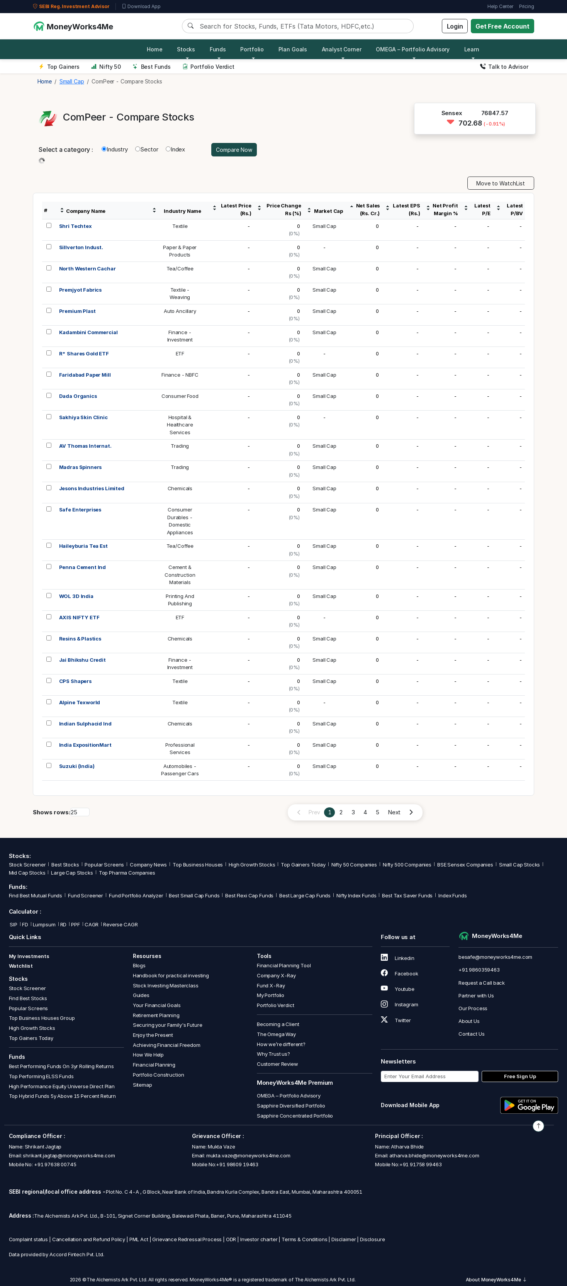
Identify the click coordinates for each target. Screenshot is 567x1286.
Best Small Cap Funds (194, 895)
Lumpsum (44, 924)
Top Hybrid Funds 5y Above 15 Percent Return (62, 1096)
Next (394, 812)
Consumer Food (180, 396)
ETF (180, 353)
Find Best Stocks (28, 998)
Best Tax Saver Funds (407, 895)
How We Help (148, 1055)
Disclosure (372, 1239)
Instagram (399, 1004)
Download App (141, 6)
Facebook (399, 973)
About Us (469, 1021)
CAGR (91, 924)
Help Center (500, 6)
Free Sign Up (520, 1076)
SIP (13, 924)
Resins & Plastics (80, 638)
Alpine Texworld (79, 702)
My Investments (29, 956)
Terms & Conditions (304, 1239)
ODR (231, 1239)
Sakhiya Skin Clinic (83, 417)
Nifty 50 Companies (354, 864)
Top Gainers (59, 66)
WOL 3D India (76, 596)
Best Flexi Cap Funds (249, 895)
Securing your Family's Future (167, 1025)
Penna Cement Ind (82, 567)
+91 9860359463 (479, 970)
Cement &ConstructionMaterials (180, 574)
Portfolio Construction (158, 1075)
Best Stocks (65, 864)
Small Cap (324, 226)
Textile (180, 226)
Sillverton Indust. (81, 247)
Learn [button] (471, 49)
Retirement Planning (156, 1015)
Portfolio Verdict (208, 66)
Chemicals (180, 488)
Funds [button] (218, 49)
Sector (146, 149)
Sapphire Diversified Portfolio (291, 1106)
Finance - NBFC (180, 375)
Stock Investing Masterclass (166, 985)
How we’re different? (281, 1044)
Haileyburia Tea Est (83, 546)
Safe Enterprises (80, 509)
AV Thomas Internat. (85, 446)
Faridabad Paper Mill (85, 375)
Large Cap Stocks (72, 873)
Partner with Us (476, 995)
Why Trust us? (273, 1054)
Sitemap (142, 1085)
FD (25, 924)
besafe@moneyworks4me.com (495, 957)
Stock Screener (27, 864)
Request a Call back (481, 983)
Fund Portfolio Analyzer (136, 895)
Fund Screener (85, 895)
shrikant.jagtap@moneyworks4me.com (69, 1155)
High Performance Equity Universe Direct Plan (62, 1086)
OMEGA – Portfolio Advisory (289, 1095)
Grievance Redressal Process (187, 1239)
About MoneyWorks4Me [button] (496, 1280)
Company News (148, 864)
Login (455, 26)
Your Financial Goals (157, 1005)
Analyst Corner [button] (342, 49)
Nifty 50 (106, 66)
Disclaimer (343, 1239)
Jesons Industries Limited (91, 488)
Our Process (472, 1008)
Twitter (396, 1020)
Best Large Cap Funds (305, 895)
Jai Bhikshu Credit (82, 660)
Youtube (397, 989)
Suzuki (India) (77, 766)
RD (63, 924)
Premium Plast (77, 311)
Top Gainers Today (303, 864)
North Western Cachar (87, 268)
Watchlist (21, 966)
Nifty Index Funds (356, 895)
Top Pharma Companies (127, 873)
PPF (75, 924)
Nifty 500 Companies (407, 864)
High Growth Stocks (252, 864)
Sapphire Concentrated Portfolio (295, 1116)
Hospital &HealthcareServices (180, 424)
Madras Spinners (80, 467)
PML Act (138, 1239)
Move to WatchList (500, 183)
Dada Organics (78, 396)
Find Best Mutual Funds (36, 895)
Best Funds (151, 66)
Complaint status (28, 1239)
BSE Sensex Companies (465, 864)
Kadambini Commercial (88, 332)
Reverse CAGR (120, 924)
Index (175, 149)
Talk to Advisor (504, 66)
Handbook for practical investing (171, 975)
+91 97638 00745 (54, 1164)
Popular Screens (104, 864)
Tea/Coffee (180, 268)
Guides (141, 995)
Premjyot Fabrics (80, 290)
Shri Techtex (75, 226)
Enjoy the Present (153, 1035)
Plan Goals (292, 49)
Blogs (139, 965)
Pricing (526, 6)
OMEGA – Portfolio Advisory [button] (413, 49)
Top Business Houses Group (42, 1018)
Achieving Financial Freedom (166, 1045)
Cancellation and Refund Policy (89, 1239)
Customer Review (277, 1064)
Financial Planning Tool (284, 965)
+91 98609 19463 (237, 1164)
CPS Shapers (75, 681)
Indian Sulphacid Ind (85, 723)
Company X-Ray (276, 975)
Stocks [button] (186, 49)
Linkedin (397, 958)
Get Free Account (502, 26)
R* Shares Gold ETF (84, 353)
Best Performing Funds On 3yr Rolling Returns (61, 1066)
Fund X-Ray (271, 985)
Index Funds (452, 895)
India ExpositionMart (85, 745)
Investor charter (259, 1239)
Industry (115, 149)
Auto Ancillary (180, 311)
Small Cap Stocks (519, 864)
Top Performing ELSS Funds (41, 1076)
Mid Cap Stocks (27, 873)
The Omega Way (276, 1034)
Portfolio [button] (252, 49)
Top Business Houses (198, 864)
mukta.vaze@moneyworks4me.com (248, 1155)
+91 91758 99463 (420, 1164)
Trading (180, 446)
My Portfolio (270, 995)
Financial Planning (154, 1065)
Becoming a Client (278, 1024)
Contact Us (471, 1034)
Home (154, 49)
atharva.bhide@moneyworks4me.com (434, 1155)
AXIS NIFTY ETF (79, 617)
